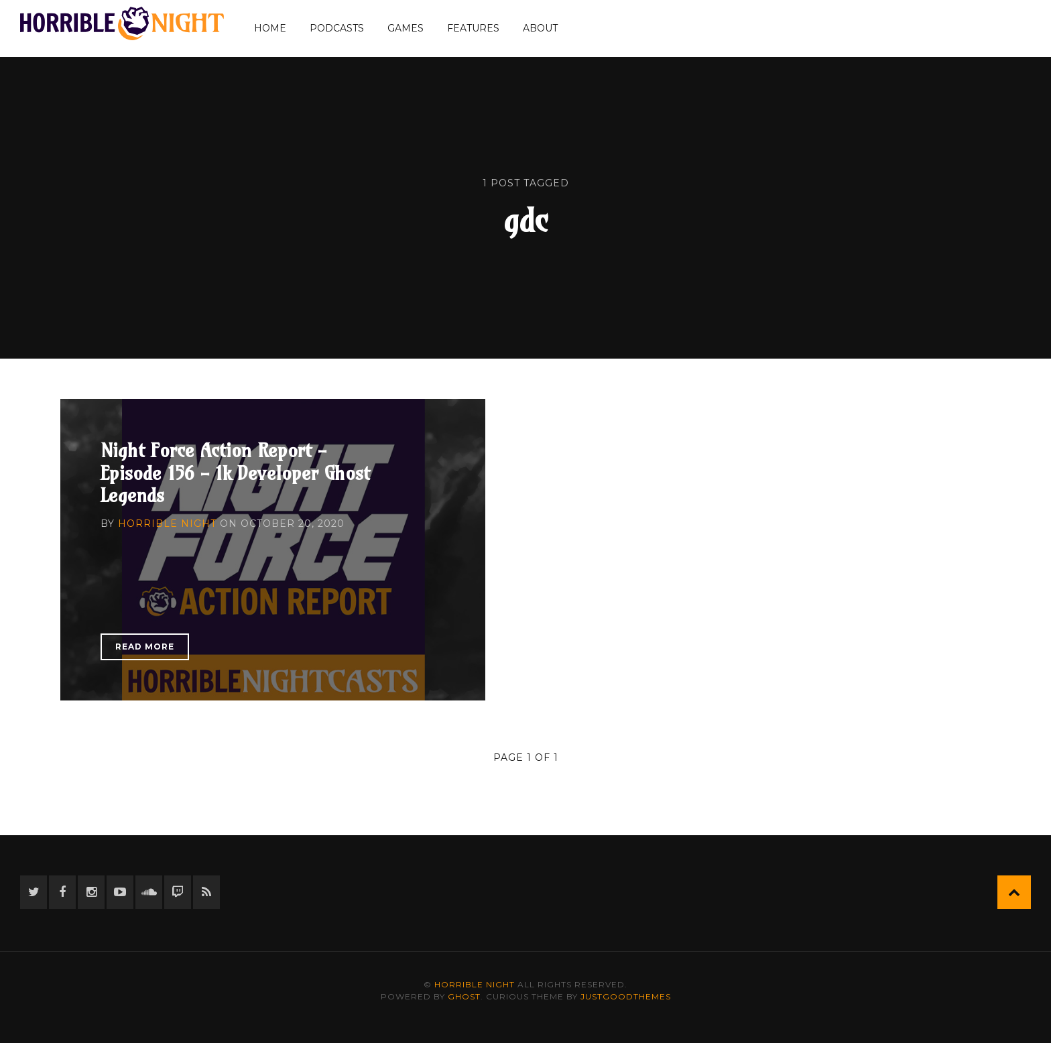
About (540, 28)
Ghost (464, 996)
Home (270, 28)
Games (405, 28)
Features (473, 28)
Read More (144, 646)
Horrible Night (167, 523)
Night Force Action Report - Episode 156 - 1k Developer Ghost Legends (235, 472)
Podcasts (337, 28)
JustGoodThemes (625, 996)
